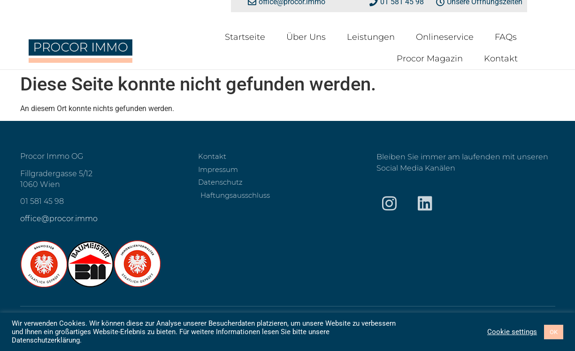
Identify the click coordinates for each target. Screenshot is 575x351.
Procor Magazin (430, 58)
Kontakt (501, 58)
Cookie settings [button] (512, 332)
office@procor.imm (56, 218)
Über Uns (306, 37)
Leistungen (371, 37)
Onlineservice (445, 37)
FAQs (506, 37)
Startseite (245, 37)
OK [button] (554, 332)
